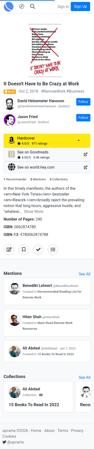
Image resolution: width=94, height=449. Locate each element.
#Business (75, 91)
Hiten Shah (41, 317)
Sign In (63, 6)
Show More (33, 211)
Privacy (77, 430)
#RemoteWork (53, 91)
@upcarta (13, 442)
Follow (83, 102)
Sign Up (80, 6)
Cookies (9, 436)
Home (36, 430)
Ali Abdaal (40, 348)
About (49, 430)
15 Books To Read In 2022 (55, 354)
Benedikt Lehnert (50, 285)
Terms (63, 430)
